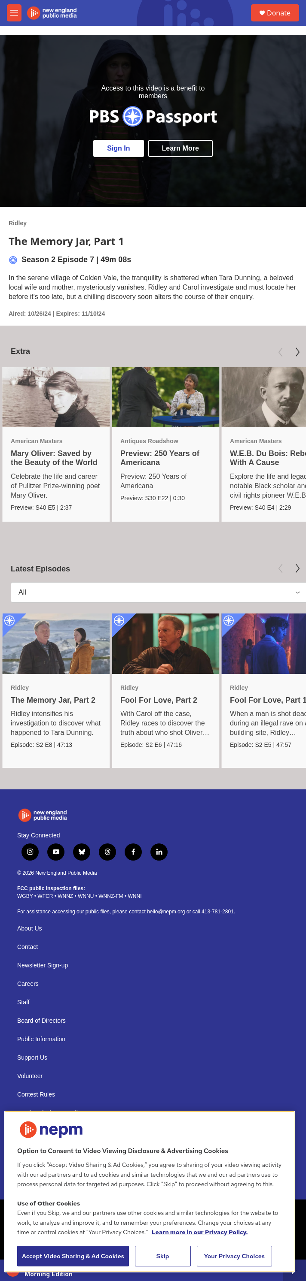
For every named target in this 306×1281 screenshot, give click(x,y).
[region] (149, 1191)
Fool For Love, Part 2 (158, 700)
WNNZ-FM (110, 896)
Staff (23, 1002)
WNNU (86, 896)
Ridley (18, 223)
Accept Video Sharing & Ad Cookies (73, 1256)
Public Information (41, 1039)
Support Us (32, 1057)
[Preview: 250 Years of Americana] (165, 397)
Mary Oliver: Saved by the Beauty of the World (54, 458)
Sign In (118, 148)
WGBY (25, 896)
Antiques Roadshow (149, 441)
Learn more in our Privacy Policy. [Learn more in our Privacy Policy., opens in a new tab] (200, 1232)
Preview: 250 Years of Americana (159, 458)
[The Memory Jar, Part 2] (56, 643)
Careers (28, 984)
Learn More (180, 148)
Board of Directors (41, 1021)
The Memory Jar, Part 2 (53, 700)
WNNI (134, 896)
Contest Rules (36, 1094)
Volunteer (30, 1076)
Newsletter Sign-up (42, 965)
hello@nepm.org (166, 912)
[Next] (297, 352)
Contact (27, 947)
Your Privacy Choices (234, 1256)
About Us (29, 928)
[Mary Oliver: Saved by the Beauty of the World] (56, 397)
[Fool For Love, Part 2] (165, 643)
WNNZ (65, 896)
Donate (279, 13)
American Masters (37, 441)
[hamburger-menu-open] (14, 12)
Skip (162, 1256)
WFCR (45, 896)
